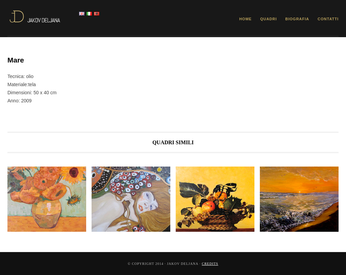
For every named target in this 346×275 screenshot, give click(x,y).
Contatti (328, 19)
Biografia (297, 19)
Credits (210, 264)
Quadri (268, 19)
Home (245, 19)
